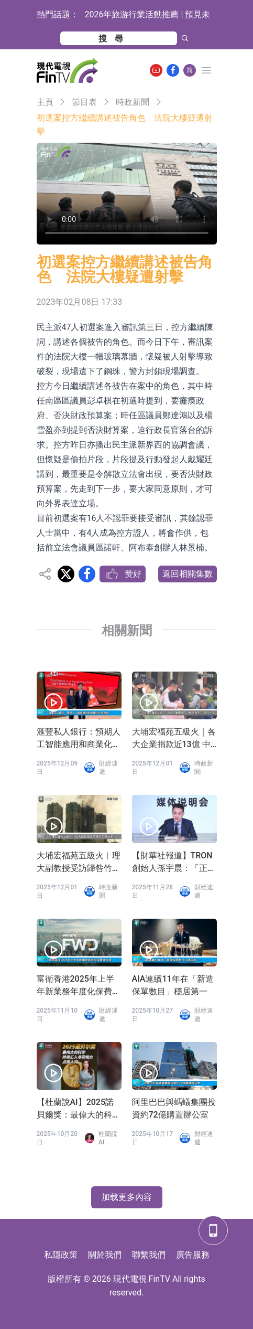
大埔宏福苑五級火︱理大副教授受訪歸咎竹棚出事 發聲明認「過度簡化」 (78, 862)
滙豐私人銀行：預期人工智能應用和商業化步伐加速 (78, 739)
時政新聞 (132, 102)
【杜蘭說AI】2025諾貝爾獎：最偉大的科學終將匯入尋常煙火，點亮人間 (78, 1109)
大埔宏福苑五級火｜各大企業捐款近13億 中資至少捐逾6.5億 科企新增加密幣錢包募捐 (174, 739)
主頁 (45, 102)
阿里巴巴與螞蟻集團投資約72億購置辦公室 (174, 1108)
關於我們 (105, 1255)
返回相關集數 (187, 574)
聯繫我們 (149, 1255)
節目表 (84, 102)
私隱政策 (61, 1255)
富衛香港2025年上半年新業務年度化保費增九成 (78, 986)
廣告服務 (193, 1255)
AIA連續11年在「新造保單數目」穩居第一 (173, 985)
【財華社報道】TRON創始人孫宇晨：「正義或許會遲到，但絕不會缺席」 (174, 862)
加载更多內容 (127, 1197)
